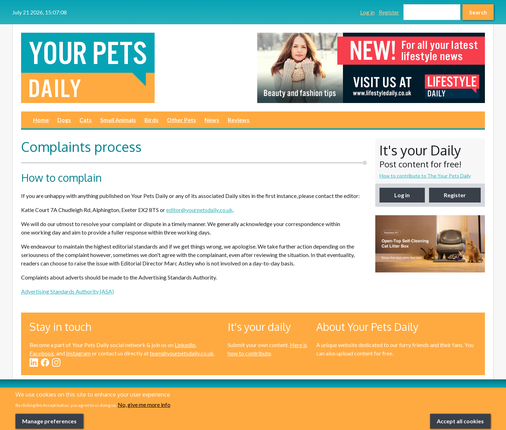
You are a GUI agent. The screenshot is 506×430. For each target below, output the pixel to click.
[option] (371, 68)
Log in (367, 12)
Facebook (42, 353)
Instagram (78, 353)
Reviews (238, 119)
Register (389, 12)
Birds (151, 119)
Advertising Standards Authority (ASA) (67, 291)
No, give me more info (144, 415)
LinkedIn (185, 344)
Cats (85, 119)
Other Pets (181, 119)
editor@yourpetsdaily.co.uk (199, 209)
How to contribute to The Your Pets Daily (425, 176)
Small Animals (118, 119)
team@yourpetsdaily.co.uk (182, 353)
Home (41, 119)
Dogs (64, 119)
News (212, 119)
